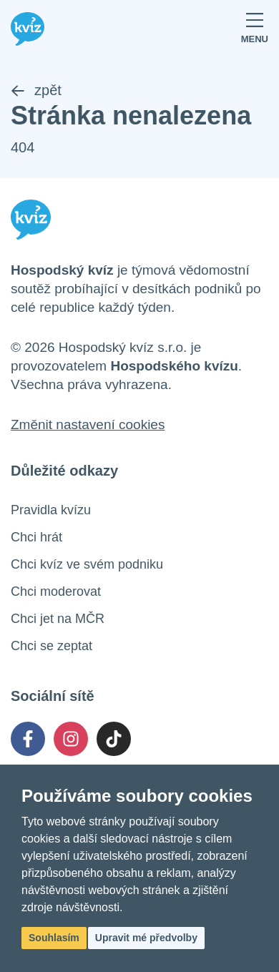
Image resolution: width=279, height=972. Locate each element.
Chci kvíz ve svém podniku (87, 564)
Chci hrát (36, 537)
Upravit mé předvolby (146, 937)
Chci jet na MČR (57, 619)
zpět (36, 90)
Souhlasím (54, 937)
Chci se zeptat (51, 646)
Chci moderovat (56, 591)
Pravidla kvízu (51, 510)
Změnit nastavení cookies (88, 424)
